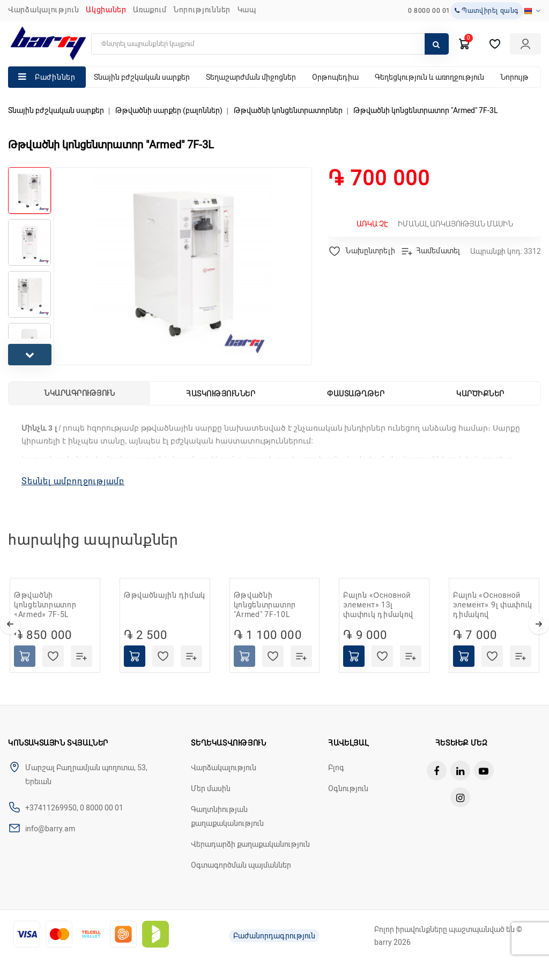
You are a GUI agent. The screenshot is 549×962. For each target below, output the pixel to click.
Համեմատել (430, 251)
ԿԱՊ (247, 9)
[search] (270, 44)
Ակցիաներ (106, 9)
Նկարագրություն (79, 393)
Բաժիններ (55, 77)
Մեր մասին (211, 788)
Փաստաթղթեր (355, 393)
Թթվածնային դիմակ (164, 595)
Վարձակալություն (43, 9)
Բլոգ (336, 767)
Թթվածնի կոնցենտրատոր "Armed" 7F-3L (425, 110)
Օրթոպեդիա (335, 77)
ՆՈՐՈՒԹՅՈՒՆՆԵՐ (202, 9)
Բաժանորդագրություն (274, 935)
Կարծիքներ (480, 393)
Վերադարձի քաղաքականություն (250, 844)
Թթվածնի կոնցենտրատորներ (288, 110)
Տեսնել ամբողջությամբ (72, 481)
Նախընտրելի (361, 251)
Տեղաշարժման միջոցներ (251, 77)
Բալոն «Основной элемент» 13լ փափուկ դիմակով (378, 605)
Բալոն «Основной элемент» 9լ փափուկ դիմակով (492, 605)
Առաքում (149, 9)
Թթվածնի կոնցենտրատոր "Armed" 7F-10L (265, 605)
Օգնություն (348, 788)
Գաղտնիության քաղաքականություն (227, 816)
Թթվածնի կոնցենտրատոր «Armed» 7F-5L (45, 605)
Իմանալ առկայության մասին (435, 224)
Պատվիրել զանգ (487, 10)
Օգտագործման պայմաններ (241, 865)
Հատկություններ (220, 393)
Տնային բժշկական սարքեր (142, 77)
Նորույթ (514, 77)
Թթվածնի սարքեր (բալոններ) (168, 110)
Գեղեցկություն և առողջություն (429, 77)
